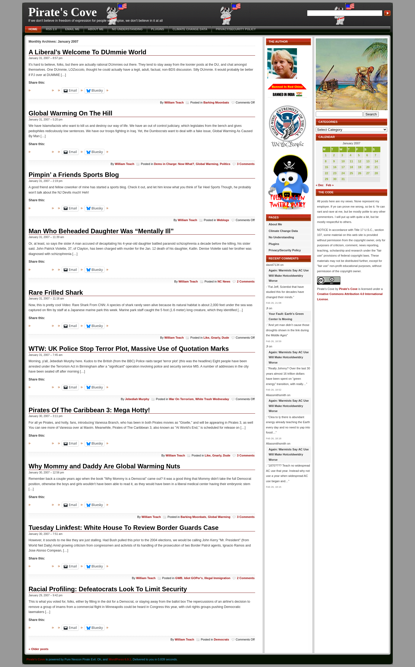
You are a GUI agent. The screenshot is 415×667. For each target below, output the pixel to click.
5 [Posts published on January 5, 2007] (359, 155)
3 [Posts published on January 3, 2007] (342, 155)
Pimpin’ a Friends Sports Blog (74, 174)
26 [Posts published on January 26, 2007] (359, 173)
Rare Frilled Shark (56, 292)
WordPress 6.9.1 (120, 659)
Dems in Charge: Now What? (174, 163)
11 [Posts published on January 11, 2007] (351, 161)
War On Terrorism (181, 399)
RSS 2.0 (51, 29)
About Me (95, 29)
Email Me (72, 29)
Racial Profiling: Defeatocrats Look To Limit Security (108, 589)
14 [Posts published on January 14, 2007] (376, 161)
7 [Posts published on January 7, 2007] (375, 155)
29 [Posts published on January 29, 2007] (326, 179)
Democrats (221, 639)
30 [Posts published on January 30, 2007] (334, 179)
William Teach (174, 102)
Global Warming (207, 163)
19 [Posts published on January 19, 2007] (359, 167)
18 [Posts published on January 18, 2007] (351, 167)
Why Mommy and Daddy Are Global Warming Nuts (104, 466)
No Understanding (127, 29)
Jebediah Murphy (137, 399)
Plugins (157, 29)
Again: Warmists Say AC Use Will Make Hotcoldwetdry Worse (289, 275)
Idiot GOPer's (193, 578)
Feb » (330, 185)
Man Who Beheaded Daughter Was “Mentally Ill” (101, 231)
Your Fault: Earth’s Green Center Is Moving (286, 316)
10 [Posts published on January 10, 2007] (343, 161)
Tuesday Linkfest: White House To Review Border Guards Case (124, 527)
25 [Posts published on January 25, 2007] (351, 173)
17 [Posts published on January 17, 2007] (343, 167)
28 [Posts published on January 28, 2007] (376, 173)
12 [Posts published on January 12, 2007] (359, 161)
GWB (178, 578)
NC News (224, 281)
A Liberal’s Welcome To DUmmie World (87, 52)
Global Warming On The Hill (70, 113)
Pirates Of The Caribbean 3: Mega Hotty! (89, 410)
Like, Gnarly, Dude (216, 337)
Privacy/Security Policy (236, 29)
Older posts (38, 649)
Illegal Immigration (217, 578)
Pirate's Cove (62, 12)
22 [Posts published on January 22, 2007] (326, 173)
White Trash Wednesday (212, 399)
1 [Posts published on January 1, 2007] (325, 155)
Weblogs (223, 220)
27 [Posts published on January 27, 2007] (367, 173)
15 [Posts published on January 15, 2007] (326, 167)
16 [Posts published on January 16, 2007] (334, 167)
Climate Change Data (190, 29)
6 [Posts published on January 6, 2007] (367, 155)
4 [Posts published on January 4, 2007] (350, 155)
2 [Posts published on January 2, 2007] (334, 155)
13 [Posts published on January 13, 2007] (367, 161)
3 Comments (246, 163)
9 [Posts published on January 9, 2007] (334, 161)
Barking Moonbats (216, 102)
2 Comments (246, 281)
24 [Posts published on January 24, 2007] (343, 173)
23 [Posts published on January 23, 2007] (334, 173)
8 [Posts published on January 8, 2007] (325, 161)
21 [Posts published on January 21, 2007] (376, 167)
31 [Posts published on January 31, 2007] (343, 179)
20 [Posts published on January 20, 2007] (367, 167)
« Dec (319, 185)
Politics (225, 163)
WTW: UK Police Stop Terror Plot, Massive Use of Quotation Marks (129, 348)
